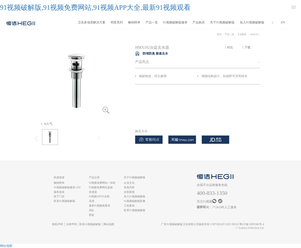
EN (283, 22)
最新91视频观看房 (99, 205)
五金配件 (242, 34)
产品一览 (152, 22)
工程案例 (129, 205)
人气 (46, 124)
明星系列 (117, 22)
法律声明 (71, 224)
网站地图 (108, 224)
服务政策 (59, 192)
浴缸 (91, 210)
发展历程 (129, 187)
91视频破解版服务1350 (67, 187)
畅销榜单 (134, 22)
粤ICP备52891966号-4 (251, 224)
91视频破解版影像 (134, 201)
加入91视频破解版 (252, 22)
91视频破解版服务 (175, 22)
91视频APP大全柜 (99, 196)
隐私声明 (57, 224)
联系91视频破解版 (64, 201)
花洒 (91, 201)
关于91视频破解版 (222, 22)
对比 (229, 47)
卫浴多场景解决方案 (91, 22)
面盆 (91, 214)
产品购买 (199, 22)
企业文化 (129, 182)
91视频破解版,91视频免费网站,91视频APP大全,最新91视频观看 (95, 7)
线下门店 (59, 196)
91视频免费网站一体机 (102, 182)
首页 (219, 34)
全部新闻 (129, 192)
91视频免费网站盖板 (101, 187)
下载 (246, 47)
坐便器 (93, 192)
